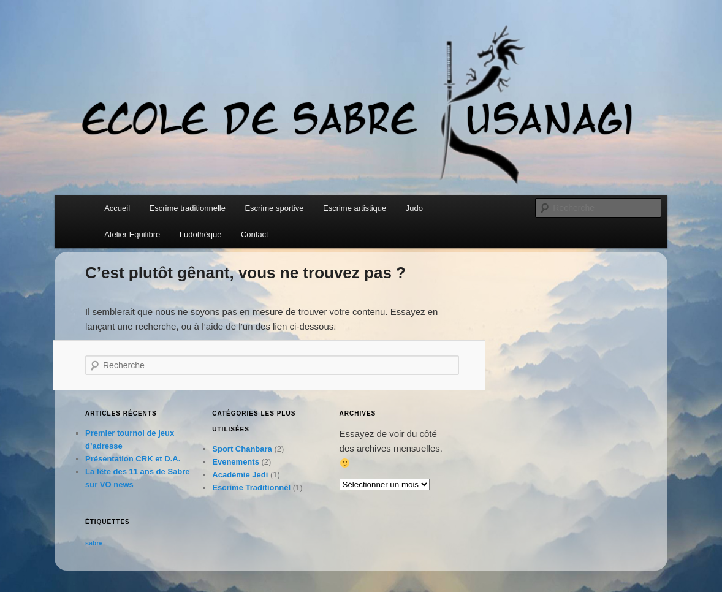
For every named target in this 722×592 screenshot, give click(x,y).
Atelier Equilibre (132, 234)
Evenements (235, 461)
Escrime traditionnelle (188, 208)
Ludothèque (201, 234)
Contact (254, 234)
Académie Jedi (240, 474)
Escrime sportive (274, 208)
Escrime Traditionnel (251, 487)
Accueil (117, 208)
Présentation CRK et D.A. (132, 458)
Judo (414, 208)
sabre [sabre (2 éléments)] (93, 543)
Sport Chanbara (242, 448)
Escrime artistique (354, 208)
